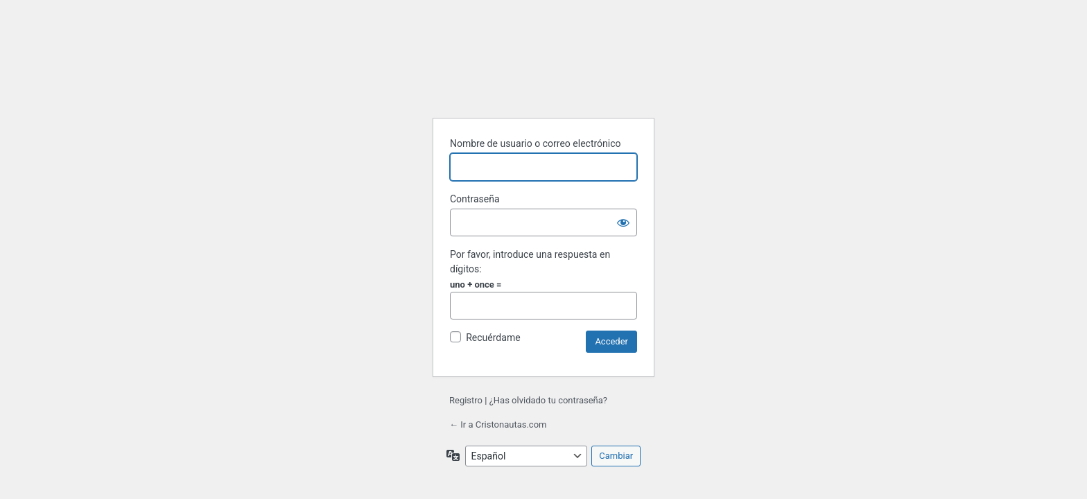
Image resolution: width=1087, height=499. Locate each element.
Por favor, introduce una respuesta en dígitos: (530, 261)
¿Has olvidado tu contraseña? (548, 400)
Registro (465, 400)
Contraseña (475, 198)
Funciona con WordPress (546, 77)
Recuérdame (493, 337)
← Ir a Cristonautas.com (497, 424)
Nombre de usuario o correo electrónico (535, 143)
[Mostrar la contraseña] (623, 222)
